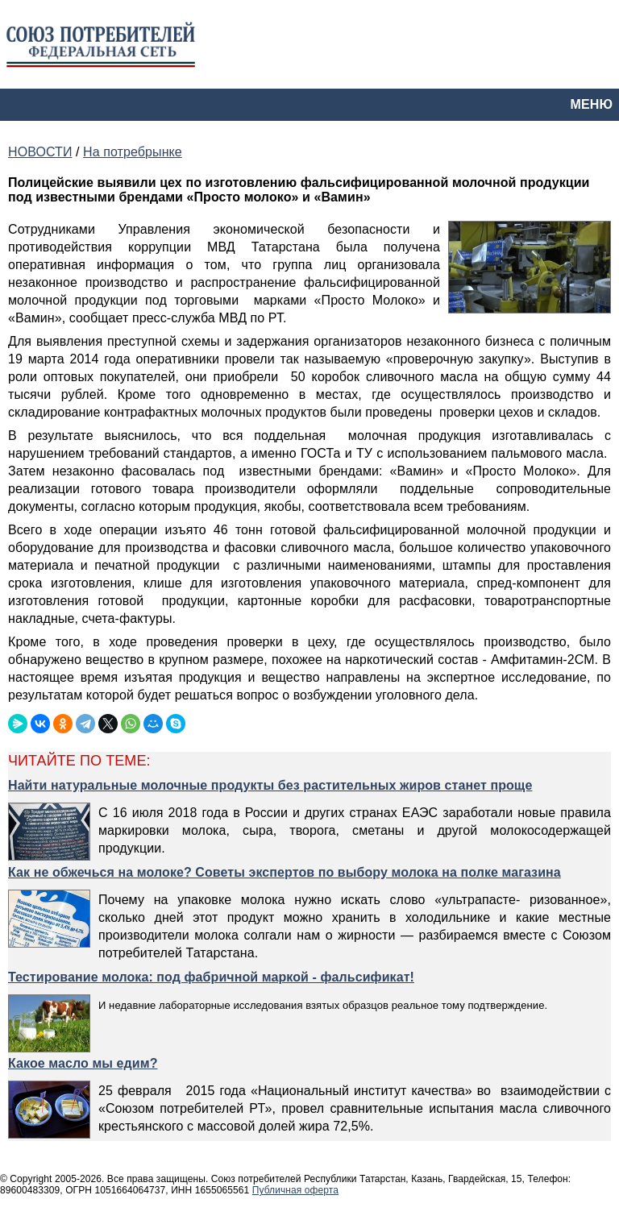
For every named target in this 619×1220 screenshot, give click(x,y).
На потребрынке (132, 152)
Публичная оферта (295, 1190)
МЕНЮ (592, 104)
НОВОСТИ (40, 152)
